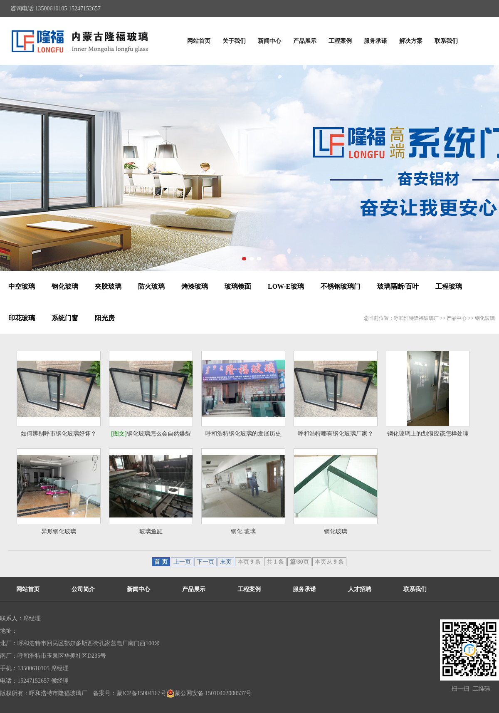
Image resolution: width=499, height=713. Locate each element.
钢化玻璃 (65, 286)
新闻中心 (269, 41)
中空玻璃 (21, 286)
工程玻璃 (448, 286)
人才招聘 (359, 589)
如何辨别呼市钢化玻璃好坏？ (58, 434)
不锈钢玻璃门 (341, 286)
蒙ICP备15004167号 (141, 693)
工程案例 (340, 41)
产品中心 (457, 318)
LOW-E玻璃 (286, 286)
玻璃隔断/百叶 (398, 286)
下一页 (205, 562)
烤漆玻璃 (194, 286)
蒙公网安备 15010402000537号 (209, 693)
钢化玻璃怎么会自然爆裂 (150, 434)
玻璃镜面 (238, 286)
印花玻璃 (21, 318)
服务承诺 (375, 41)
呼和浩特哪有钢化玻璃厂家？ (335, 434)
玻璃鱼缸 (151, 531)
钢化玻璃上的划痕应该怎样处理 (428, 434)
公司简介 (83, 589)
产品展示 (304, 41)
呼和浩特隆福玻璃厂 (416, 318)
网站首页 (198, 41)
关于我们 (234, 41)
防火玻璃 (151, 286)
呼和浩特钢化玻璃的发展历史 (243, 434)
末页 (226, 562)
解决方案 (410, 41)
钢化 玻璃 (243, 531)
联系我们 (446, 41)
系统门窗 (65, 318)
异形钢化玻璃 (58, 531)
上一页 (182, 562)
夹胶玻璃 (108, 286)
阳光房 (105, 318)
